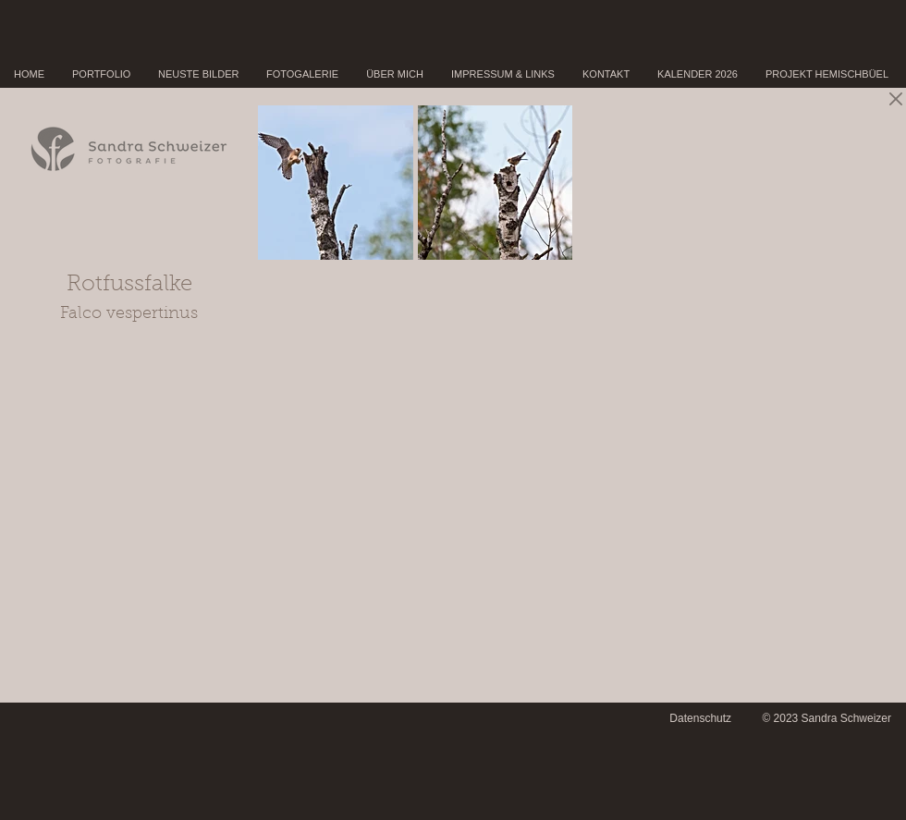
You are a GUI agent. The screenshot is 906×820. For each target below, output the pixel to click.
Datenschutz (700, 718)
